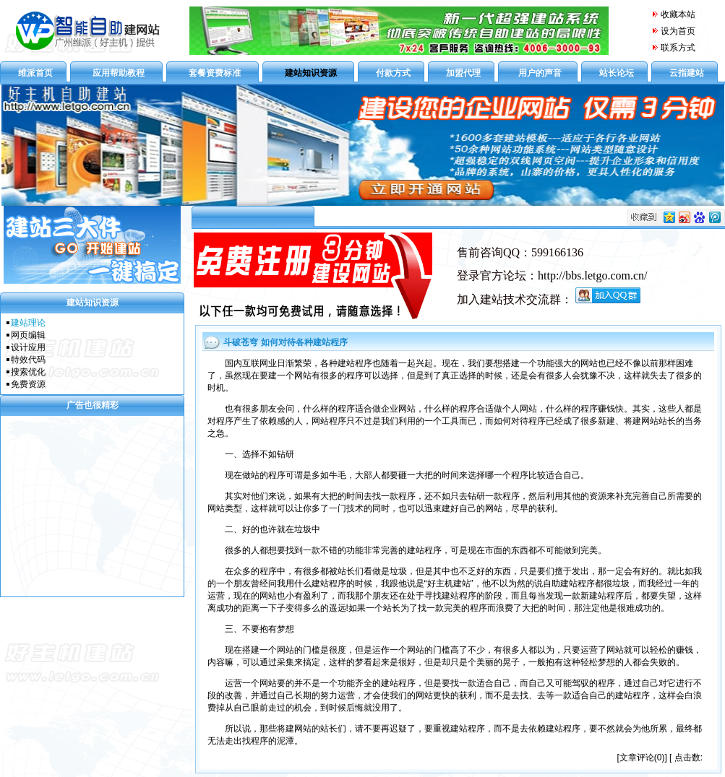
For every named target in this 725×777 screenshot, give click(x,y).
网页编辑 (28, 335)
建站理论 (28, 323)
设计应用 (28, 347)
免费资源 (28, 384)
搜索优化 (28, 372)
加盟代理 (463, 73)
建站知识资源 (311, 73)
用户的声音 (540, 73)
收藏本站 (673, 14)
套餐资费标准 (215, 73)
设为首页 (678, 31)
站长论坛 (616, 73)
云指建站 (686, 73)
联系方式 (678, 48)
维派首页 (35, 73)
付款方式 (393, 73)
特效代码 (28, 360)
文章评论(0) (642, 757)
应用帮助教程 (119, 73)
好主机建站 (449, 583)
